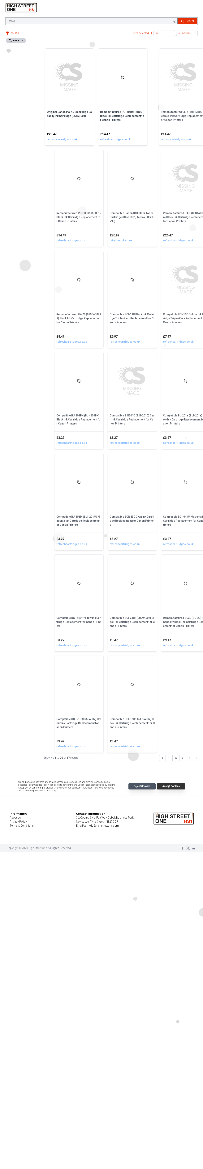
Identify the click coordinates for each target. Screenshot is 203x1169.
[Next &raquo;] (196, 758)
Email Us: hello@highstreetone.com (97, 825)
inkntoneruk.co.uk (152, 240)
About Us (15, 817)
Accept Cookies (171, 786)
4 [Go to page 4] (189, 758)
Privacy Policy (18, 821)
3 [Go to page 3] (183, 758)
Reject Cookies (142, 786)
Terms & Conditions (22, 825)
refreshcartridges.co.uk (73, 139)
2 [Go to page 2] (176, 758)
